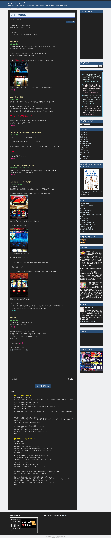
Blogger (64, 515)
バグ (81, 154)
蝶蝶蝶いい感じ (91, 251)
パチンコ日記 (84, 135)
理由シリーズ (84, 158)
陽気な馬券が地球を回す (87, 229)
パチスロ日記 (70, 21)
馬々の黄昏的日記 (85, 212)
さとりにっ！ (84, 218)
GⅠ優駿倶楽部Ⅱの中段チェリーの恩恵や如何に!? (94, 283)
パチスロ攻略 (84, 141)
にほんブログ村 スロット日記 (19, 350)
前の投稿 (71, 379)
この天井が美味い (85, 156)
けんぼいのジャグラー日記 (88, 225)
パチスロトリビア (85, 152)
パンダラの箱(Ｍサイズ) (87, 222)
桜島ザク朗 (17, 439)
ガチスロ (83, 208)
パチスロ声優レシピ (86, 204)
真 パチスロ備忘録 (85, 210)
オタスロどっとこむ (86, 220)
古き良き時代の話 (85, 143)
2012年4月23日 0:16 (26, 395)
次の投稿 (14, 379)
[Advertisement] (42, 364)
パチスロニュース (85, 150)
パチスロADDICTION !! (87, 206)
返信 (15, 434)
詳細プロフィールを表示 (87, 321)
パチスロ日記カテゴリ (42, 386)
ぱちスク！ (83, 231)
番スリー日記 (84, 148)
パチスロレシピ (16, 3)
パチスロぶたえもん (86, 227)
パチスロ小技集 (85, 145)
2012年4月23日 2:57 (29, 439)
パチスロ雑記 (84, 139)
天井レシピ (83, 137)
